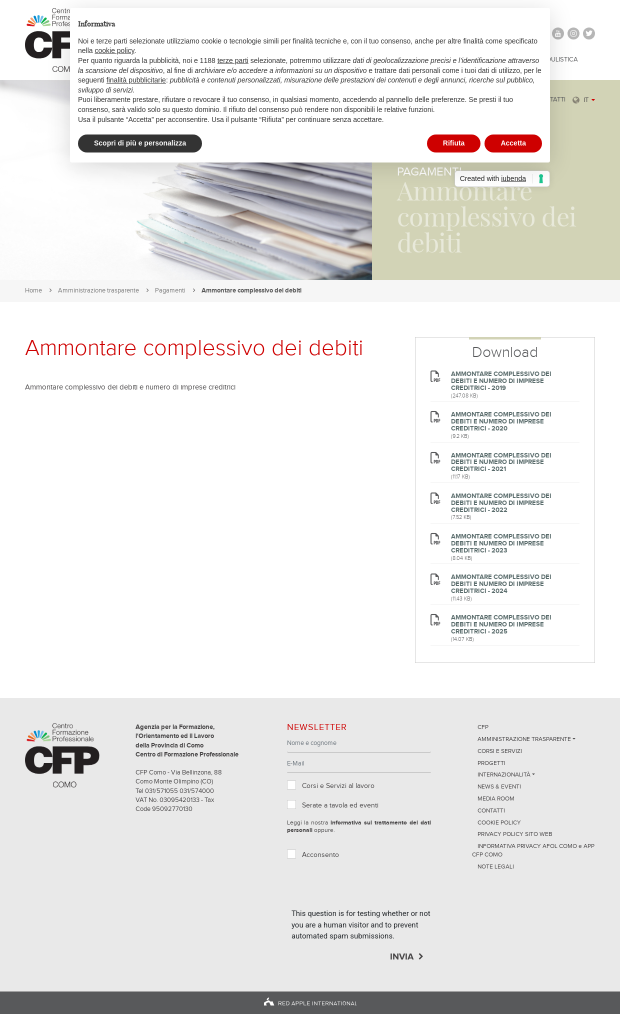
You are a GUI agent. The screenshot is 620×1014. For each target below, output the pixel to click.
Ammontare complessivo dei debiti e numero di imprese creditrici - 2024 (501, 584)
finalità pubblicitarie (136, 80)
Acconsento (320, 855)
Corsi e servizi (500, 751)
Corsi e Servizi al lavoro (338, 786)
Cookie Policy (499, 823)
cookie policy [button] (114, 50)
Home (33, 291)
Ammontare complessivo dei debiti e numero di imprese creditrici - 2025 (501, 624)
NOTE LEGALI (496, 867)
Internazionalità (504, 775)
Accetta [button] (513, 143)
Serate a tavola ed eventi (340, 805)
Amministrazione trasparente (98, 291)
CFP (483, 727)
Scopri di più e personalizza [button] (140, 143)
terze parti (233, 60)
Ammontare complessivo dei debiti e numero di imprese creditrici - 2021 (501, 462)
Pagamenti (170, 291)
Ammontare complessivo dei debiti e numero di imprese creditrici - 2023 (501, 544)
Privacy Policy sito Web (515, 835)
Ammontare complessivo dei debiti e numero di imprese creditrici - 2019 (501, 381)
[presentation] (368, 888)
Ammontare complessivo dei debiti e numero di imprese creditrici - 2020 (501, 422)
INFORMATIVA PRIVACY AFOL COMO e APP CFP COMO (533, 851)
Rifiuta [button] (454, 143)
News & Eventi (499, 787)
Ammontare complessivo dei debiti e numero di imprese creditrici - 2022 (501, 503)
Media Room (496, 799)
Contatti (491, 811)
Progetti (492, 763)
